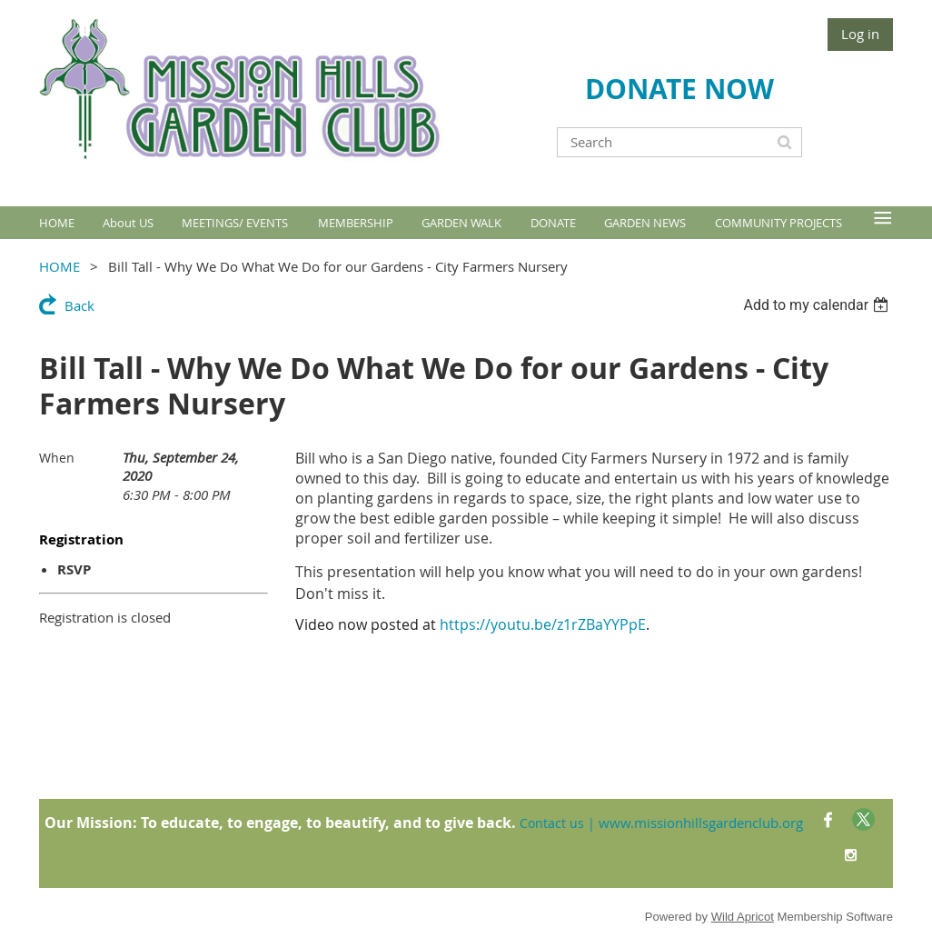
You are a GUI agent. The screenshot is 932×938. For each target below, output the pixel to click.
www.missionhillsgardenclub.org (701, 822)
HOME (59, 266)
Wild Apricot (742, 916)
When (56, 457)
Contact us (552, 823)
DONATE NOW (679, 88)
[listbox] (818, 305)
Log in (860, 34)
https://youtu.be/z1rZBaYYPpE (543, 624)
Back (79, 305)
